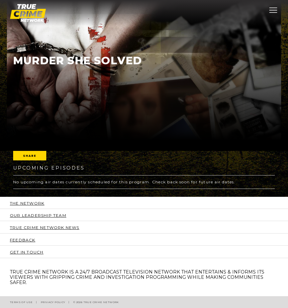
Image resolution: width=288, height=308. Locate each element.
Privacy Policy (53, 302)
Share (29, 155)
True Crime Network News (44, 227)
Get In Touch (26, 252)
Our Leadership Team (38, 215)
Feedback (22, 239)
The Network (27, 203)
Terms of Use (21, 302)
